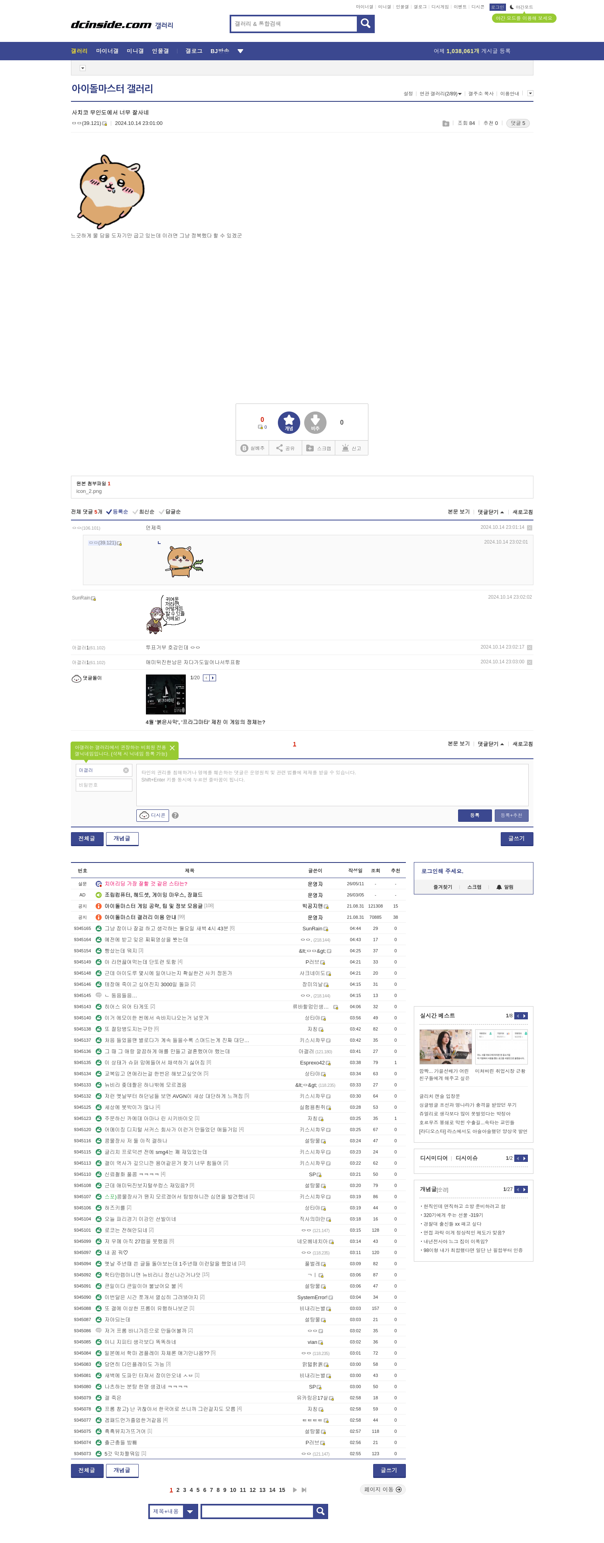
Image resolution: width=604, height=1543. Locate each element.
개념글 (122, 838)
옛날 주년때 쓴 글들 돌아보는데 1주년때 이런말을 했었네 (166, 1264)
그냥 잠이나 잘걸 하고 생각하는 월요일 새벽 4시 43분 (162, 929)
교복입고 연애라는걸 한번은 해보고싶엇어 (149, 1074)
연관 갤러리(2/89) (441, 94)
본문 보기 (459, 512)
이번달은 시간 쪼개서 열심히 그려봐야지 (147, 1297)
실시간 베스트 (437, 1016)
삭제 (529, 527)
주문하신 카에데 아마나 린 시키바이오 (144, 1119)
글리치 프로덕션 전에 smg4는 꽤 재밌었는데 (151, 1152)
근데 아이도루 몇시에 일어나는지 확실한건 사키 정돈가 (164, 973)
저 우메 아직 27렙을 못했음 (132, 1241)
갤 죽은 (109, 1398)
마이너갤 (365, 6)
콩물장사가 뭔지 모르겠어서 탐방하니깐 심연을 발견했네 (172, 1197)
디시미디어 (434, 1158)
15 (282, 1490)
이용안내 (509, 94)
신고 (351, 448)
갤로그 (420, 6)
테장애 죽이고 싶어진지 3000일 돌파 (142, 984)
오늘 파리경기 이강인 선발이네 (136, 1219)
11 (243, 1490)
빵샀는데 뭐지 (116, 951)
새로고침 (523, 512)
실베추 (252, 448)
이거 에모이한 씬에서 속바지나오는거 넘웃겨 (152, 1018)
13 (263, 1490)
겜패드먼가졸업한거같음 (128, 1420)
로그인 (497, 7)
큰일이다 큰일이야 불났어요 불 (136, 1286)
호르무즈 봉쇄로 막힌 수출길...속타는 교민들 (467, 1123)
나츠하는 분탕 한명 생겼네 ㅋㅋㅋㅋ (142, 1387)
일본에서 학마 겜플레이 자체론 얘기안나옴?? (152, 1353)
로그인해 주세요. (442, 871)
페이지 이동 (383, 1489)
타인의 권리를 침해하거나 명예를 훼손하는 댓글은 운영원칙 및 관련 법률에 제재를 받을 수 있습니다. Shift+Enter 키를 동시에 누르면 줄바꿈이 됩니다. (249, 776)
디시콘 (478, 6)
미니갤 (384, 6)
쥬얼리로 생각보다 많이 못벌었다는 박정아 (465, 1114)
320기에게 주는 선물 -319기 (454, 1215)
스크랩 (445, 123)
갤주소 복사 (481, 94)
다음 (295, 1490)
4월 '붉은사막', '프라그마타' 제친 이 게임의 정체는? (206, 722)
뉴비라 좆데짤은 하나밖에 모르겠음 (141, 1085)
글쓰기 (516, 838)
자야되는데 (113, 1320)
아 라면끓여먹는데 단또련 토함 (136, 962)
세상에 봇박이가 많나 (125, 1107)
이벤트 (460, 6)
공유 (285, 448)
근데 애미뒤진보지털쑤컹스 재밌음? (142, 1186)
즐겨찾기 (443, 887)
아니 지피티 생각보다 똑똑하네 (136, 1342)
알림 (504, 887)
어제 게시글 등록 (472, 51)
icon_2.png (89, 491)
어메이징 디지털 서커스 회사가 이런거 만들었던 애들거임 (167, 1130)
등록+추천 (511, 815)
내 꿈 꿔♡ (112, 1253)
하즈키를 (110, 1208)
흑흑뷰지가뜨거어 (121, 1431)
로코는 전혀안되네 (122, 1230)
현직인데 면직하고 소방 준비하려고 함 (465, 1206)
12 (253, 1490)
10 (233, 1490)
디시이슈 (467, 1158)
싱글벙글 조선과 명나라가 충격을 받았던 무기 (468, 1105)
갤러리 (79, 51)
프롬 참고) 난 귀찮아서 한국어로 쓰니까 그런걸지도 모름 (166, 1409)
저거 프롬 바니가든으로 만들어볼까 (141, 1331)
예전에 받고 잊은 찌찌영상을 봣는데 (142, 940)
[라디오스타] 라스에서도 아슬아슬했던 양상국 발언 (473, 1131)
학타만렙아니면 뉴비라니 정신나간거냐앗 (148, 1275)
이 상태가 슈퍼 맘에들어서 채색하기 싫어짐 (150, 1063)
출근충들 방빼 (116, 1443)
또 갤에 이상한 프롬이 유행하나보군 (142, 1309)
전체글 (87, 838)
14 (272, 1490)
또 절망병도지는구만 (124, 1029)
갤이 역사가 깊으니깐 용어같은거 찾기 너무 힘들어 (159, 1163)
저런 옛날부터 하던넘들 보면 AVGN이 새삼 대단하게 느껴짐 (169, 1096)
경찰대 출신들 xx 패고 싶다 (453, 1224)
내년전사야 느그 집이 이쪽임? (456, 1241)
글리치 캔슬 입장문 (439, 1096)
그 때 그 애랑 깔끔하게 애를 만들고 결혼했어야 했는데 (163, 1051)
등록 (475, 815)
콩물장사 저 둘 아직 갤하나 (131, 1141)
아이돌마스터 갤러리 (112, 89)
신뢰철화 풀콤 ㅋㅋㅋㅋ (127, 1174)
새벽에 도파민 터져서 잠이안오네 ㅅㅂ (144, 1376)
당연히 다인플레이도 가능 (130, 1364)
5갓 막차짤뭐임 (118, 1454)
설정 (408, 94)
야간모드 (521, 7)
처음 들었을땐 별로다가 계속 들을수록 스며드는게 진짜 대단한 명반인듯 (173, 1040)
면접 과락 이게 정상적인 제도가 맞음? (464, 1233)
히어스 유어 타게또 (122, 1007)
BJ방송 (220, 51)
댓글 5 (518, 123)
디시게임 (440, 6)
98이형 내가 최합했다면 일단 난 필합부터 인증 (473, 1250)
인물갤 (402, 6)
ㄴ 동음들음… (116, 996)
